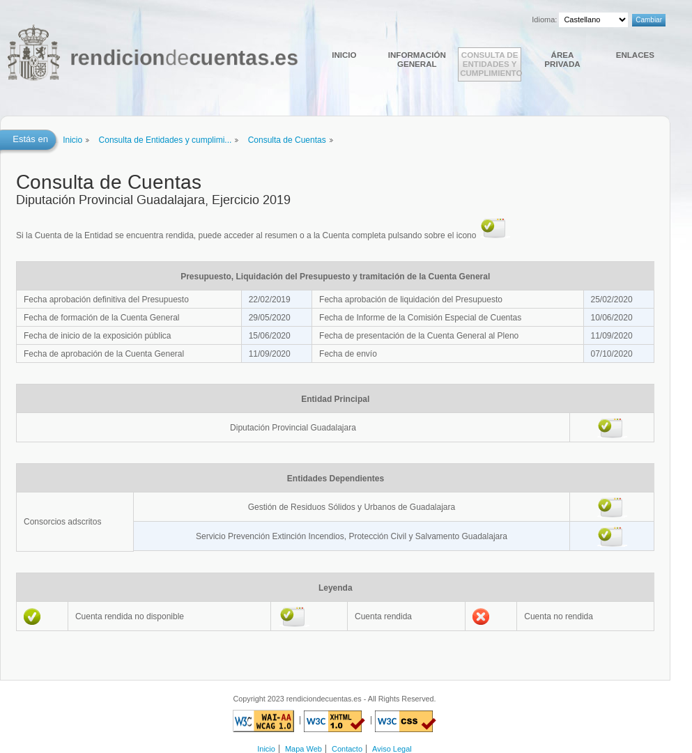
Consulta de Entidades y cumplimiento (490, 63)
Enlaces (635, 54)
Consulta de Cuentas (287, 140)
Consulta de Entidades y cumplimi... (165, 140)
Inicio (344, 54)
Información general (417, 59)
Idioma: (544, 19)
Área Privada (562, 59)
